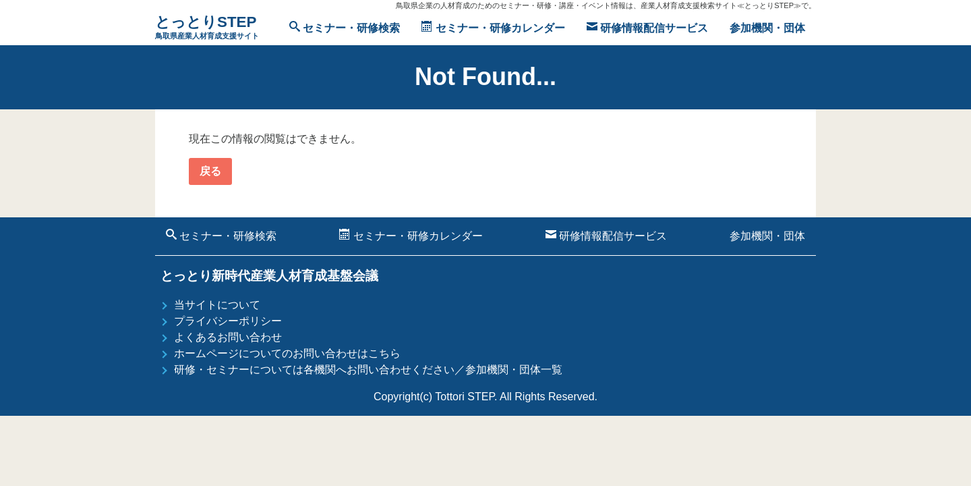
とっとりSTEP (207, 28)
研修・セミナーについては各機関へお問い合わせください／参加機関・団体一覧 (368, 369)
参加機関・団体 (767, 28)
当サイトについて (217, 304)
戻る (210, 171)
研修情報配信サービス (647, 27)
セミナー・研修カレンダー (492, 27)
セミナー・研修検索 (344, 27)
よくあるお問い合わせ (228, 337)
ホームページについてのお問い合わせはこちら (287, 353)
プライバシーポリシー (228, 321)
